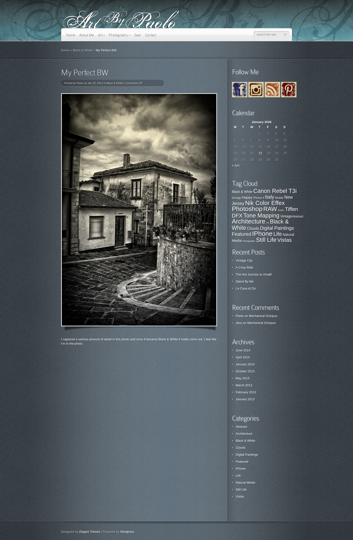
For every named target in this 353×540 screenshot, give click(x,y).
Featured (242, 461)
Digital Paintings (247, 454)
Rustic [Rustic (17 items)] (281, 210)
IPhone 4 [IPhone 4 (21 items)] (258, 197)
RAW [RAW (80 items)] (270, 209)
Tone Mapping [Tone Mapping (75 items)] (262, 215)
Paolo (79, 83)
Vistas (240, 496)
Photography (119, 35)
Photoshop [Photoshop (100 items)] (247, 208)
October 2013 (245, 371)
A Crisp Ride (244, 267)
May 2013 (243, 378)
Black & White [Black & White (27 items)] (242, 192)
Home (70, 35)
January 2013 (245, 399)
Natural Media (245, 482)
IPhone (241, 468)
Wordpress (127, 531)
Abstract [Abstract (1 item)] (297, 216)
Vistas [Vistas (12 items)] (284, 240)
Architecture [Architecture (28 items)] (248, 221)
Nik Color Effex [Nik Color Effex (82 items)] (265, 203)
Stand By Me (245, 281)
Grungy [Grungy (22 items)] (236, 197)
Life (238, 475)
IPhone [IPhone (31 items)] (262, 233)
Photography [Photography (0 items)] (249, 241)
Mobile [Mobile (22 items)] (279, 197)
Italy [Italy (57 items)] (269, 197)
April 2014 (243, 357)
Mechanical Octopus (263, 316)
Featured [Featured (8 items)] (241, 234)
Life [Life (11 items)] (277, 234)
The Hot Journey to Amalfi (254, 274)
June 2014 (243, 350)
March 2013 (244, 385)
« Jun (236, 165)
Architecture (244, 433)
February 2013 (246, 392)
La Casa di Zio (246, 288)
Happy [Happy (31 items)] (247, 197)
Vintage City (244, 260)
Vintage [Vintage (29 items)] (286, 216)
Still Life (241, 489)
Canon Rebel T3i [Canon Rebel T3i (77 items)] (275, 191)
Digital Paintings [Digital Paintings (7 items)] (277, 228)
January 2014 (245, 364)
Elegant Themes (89, 531)
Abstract (241, 426)
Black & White (82, 50)
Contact (150, 35)
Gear (137, 35)
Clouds (240, 447)
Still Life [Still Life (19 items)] (266, 240)
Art (101, 35)
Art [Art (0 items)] (267, 223)
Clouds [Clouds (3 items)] (253, 228)
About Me (86, 35)
